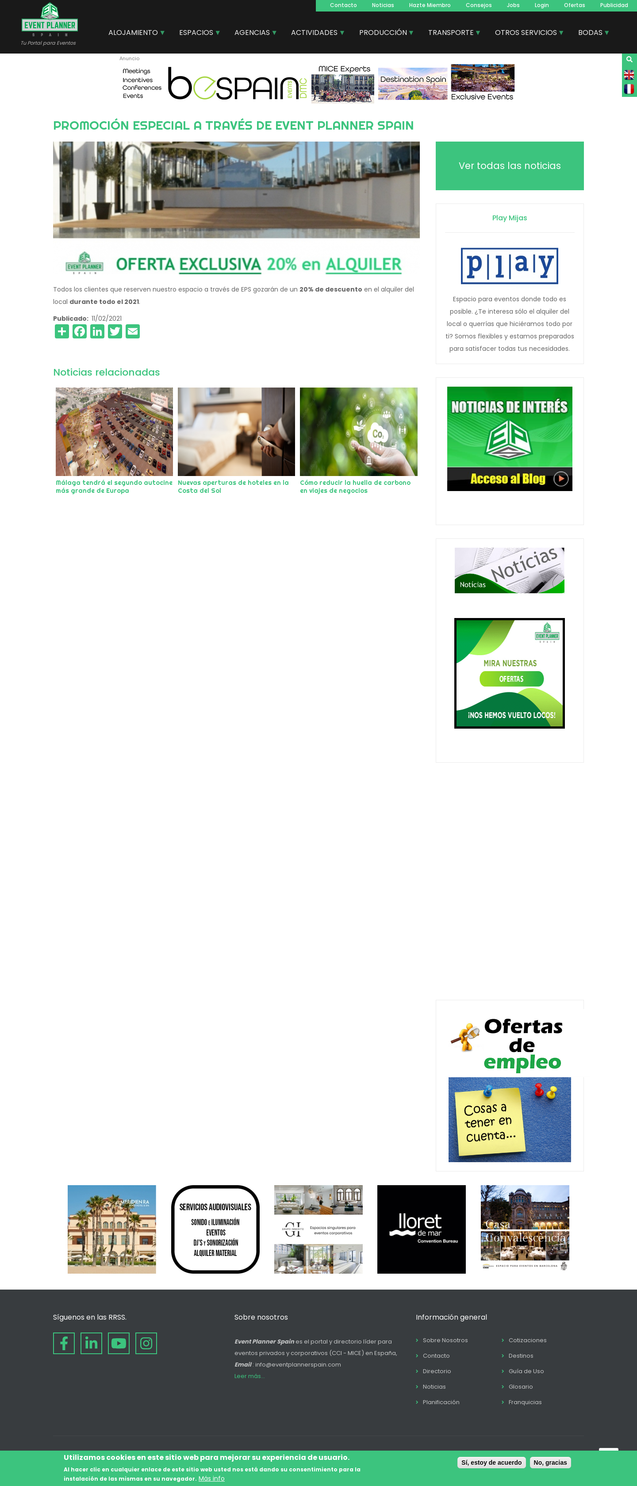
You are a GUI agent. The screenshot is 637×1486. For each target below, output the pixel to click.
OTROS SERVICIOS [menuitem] (526, 33)
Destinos (521, 1356)
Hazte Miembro (430, 5)
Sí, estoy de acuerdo (491, 1462)
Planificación (441, 1402)
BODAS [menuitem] (591, 33)
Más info (212, 1478)
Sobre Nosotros (445, 1340)
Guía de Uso (526, 1371)
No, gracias (550, 1462)
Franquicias (525, 1402)
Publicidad (614, 5)
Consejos (479, 5)
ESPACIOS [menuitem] (197, 33)
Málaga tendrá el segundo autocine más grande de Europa (114, 487)
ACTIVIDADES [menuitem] (314, 33)
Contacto (343, 5)
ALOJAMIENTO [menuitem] (133, 33)
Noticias (383, 5)
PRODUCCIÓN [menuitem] (383, 33)
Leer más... (249, 1376)
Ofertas (574, 5)
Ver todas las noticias (510, 165)
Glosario (521, 1386)
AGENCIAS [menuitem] (252, 33)
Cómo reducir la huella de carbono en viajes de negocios (355, 487)
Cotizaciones (528, 1340)
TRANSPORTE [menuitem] (451, 33)
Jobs (513, 5)
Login (542, 5)
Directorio (437, 1371)
